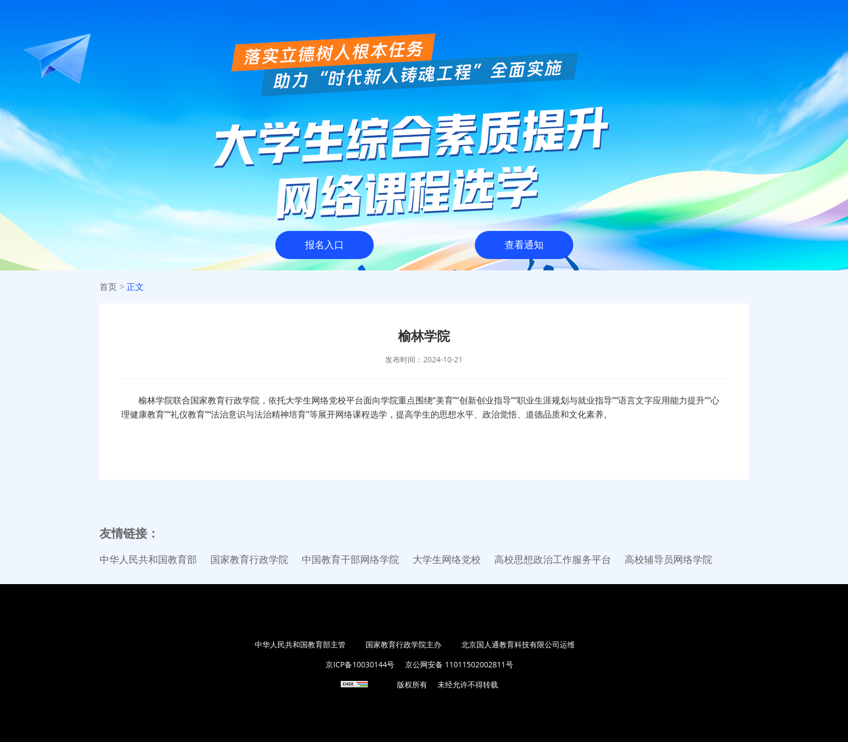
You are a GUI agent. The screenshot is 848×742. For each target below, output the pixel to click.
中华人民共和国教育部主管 (300, 644)
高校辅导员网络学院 (668, 559)
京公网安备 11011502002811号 (459, 664)
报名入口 (324, 245)
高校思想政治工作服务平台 (552, 559)
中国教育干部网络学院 (350, 559)
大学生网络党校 (447, 559)
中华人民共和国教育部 (148, 559)
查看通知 (524, 245)
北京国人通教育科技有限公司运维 (518, 644)
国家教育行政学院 (249, 559)
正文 (135, 287)
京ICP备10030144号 (360, 664)
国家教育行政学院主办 (403, 644)
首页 (108, 287)
